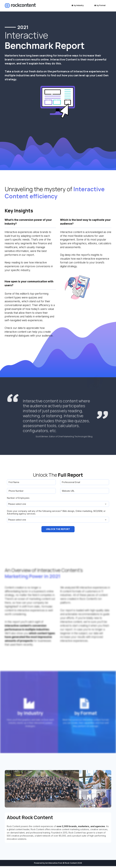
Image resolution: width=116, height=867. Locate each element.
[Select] (58, 504)
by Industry (78, 5)
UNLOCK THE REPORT (58, 529)
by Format (100, 5)
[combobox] (58, 504)
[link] (20, 5)
